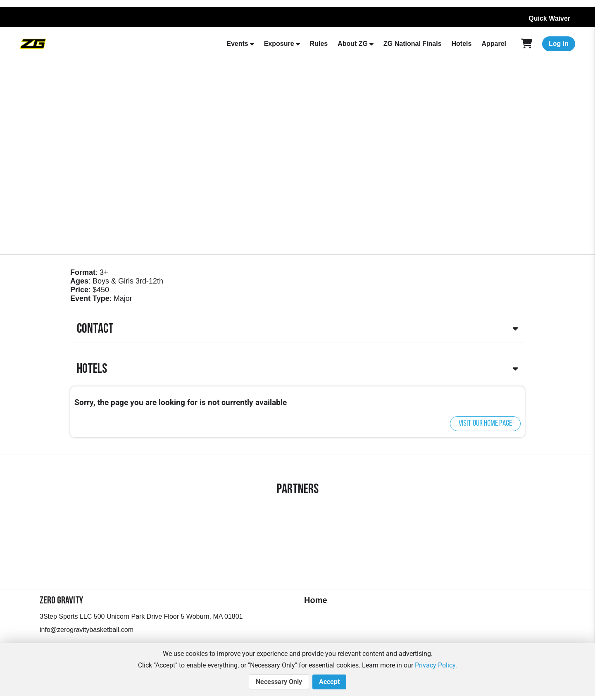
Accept (329, 682)
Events (237, 43)
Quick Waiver (549, 18)
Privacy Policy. (436, 665)
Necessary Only (279, 682)
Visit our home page (485, 424)
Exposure (279, 43)
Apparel (493, 43)
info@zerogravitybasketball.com (86, 629)
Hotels (462, 43)
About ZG (353, 43)
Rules (319, 43)
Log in (559, 43)
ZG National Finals (412, 43)
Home (315, 600)
